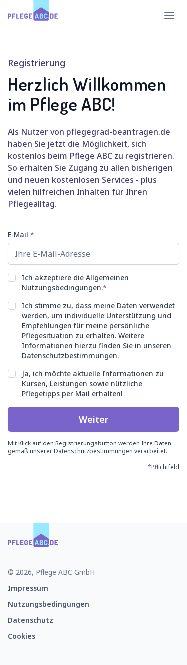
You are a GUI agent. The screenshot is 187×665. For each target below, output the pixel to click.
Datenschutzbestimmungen (69, 355)
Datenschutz (30, 620)
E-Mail (21, 234)
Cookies (21, 636)
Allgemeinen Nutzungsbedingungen (75, 282)
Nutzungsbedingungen (48, 604)
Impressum (28, 588)
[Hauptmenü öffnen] (169, 16)
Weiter (94, 419)
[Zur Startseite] (33, 16)
